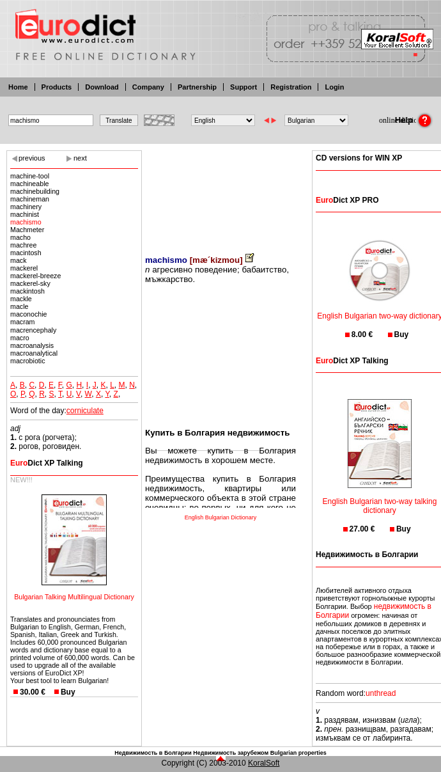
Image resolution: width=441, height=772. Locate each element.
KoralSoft (263, 763)
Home (18, 87)
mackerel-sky (30, 283)
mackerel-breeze (35, 276)
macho (20, 237)
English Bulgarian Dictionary (221, 517)
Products (57, 87)
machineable (29, 183)
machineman (29, 199)
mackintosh (27, 291)
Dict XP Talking (46, 463)
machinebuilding (34, 191)
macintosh (26, 252)
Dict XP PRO (347, 200)
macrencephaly (33, 330)
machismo (26, 222)
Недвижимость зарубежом (230, 753)
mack (18, 260)
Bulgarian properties (298, 753)
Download (102, 87)
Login (334, 87)
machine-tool (29, 176)
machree (23, 245)
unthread (381, 693)
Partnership (197, 87)
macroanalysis (32, 345)
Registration (290, 87)
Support (243, 87)
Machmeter (27, 229)
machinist (24, 214)
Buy (68, 692)
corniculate (85, 410)
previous (32, 158)
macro (19, 338)
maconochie (28, 314)
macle (19, 306)
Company (148, 87)
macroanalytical (34, 353)
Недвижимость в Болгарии (152, 753)
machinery (26, 206)
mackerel (24, 268)
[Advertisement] (220, 193)
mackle (21, 299)
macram (24, 322)
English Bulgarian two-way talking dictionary (380, 498)
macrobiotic (27, 361)
